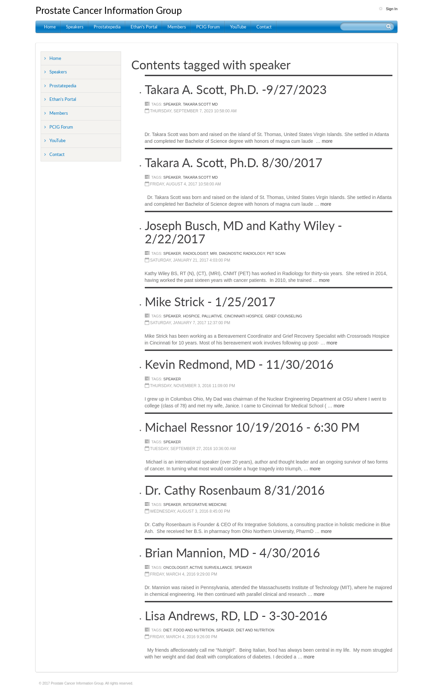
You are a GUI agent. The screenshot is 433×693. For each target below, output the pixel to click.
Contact (264, 26)
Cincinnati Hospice (243, 316)
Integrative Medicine (205, 504)
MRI (213, 253)
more (327, 141)
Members (176, 26)
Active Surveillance (210, 567)
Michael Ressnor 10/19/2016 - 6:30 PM (252, 427)
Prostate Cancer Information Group (109, 10)
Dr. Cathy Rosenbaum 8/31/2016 (235, 490)
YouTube (238, 26)
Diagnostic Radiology (242, 253)
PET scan (276, 253)
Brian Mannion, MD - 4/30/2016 (232, 552)
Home (50, 26)
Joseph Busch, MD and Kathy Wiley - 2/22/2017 (243, 232)
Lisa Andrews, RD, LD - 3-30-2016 (236, 615)
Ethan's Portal (144, 26)
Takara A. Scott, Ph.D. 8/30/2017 (233, 162)
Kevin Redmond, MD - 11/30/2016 (239, 364)
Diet (167, 630)
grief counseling (283, 316)
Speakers (75, 26)
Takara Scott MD (200, 104)
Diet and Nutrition (255, 630)
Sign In (391, 9)
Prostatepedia (107, 26)
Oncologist (175, 567)
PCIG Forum (208, 26)
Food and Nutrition (194, 630)
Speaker (172, 379)
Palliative (212, 316)
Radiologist (195, 253)
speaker (172, 104)
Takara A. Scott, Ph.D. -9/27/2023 (236, 89)
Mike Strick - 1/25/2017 (210, 301)
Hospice (191, 316)
